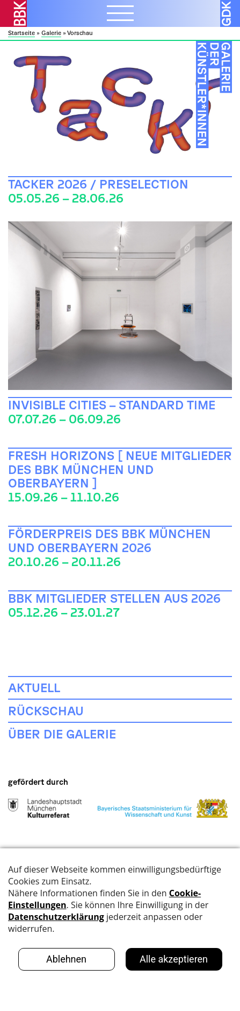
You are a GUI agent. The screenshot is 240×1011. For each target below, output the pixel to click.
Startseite (21, 33)
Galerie (51, 33)
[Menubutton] (120, 14)
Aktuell (34, 687)
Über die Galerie (62, 734)
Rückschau (46, 710)
